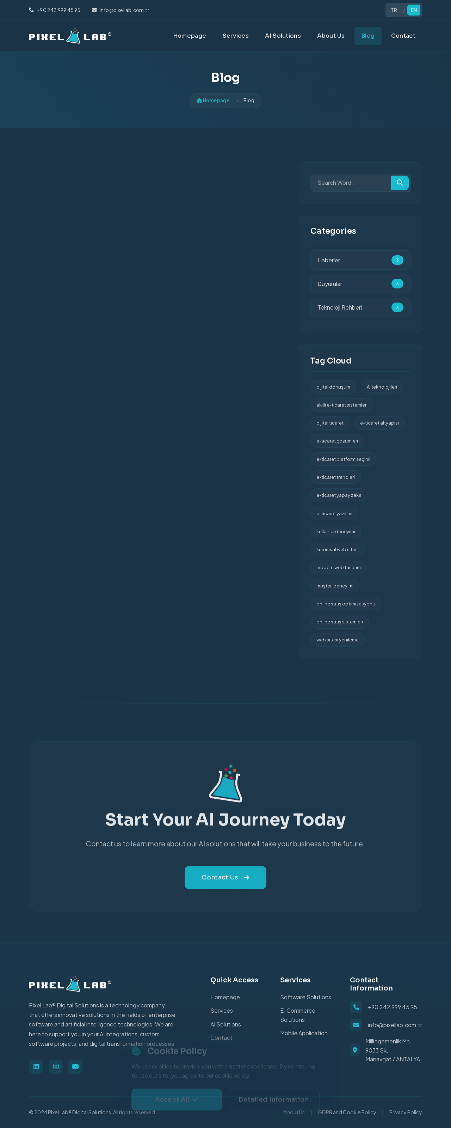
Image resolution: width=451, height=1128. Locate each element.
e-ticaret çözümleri (337, 441)
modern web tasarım (338, 567)
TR (394, 10)
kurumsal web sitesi (337, 549)
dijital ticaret (330, 423)
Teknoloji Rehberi (360, 307)
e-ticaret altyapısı (379, 423)
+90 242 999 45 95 (392, 1007)
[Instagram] (56, 1067)
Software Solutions (305, 997)
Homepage (189, 35)
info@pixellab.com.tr (395, 1025)
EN (414, 10)
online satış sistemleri (339, 621)
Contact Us (225, 887)
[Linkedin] (36, 1067)
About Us (331, 35)
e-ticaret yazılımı (334, 513)
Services (236, 35)
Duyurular (360, 283)
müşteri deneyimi (334, 586)
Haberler (360, 260)
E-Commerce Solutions (297, 1015)
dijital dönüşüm (333, 387)
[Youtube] (75, 1067)
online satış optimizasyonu (345, 603)
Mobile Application (304, 1033)
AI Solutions (283, 35)
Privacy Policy (405, 1112)
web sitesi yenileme (337, 639)
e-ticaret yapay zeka (339, 495)
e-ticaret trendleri (335, 477)
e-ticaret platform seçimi (343, 459)
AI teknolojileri (382, 387)
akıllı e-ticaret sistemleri (341, 405)
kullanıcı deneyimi (335, 531)
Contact (403, 35)
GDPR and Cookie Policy (347, 1112)
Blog (368, 35)
